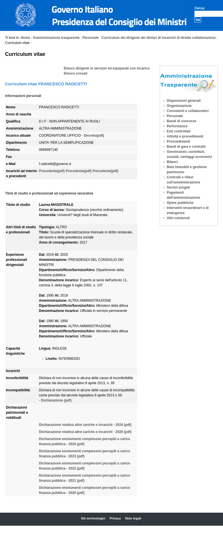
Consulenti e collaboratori (188, 111)
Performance (177, 126)
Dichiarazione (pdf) (56, 400)
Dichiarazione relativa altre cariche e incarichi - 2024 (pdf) (85, 425)
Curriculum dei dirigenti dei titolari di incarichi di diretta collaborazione (158, 38)
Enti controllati (178, 131)
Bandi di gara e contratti (186, 147)
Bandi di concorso (181, 121)
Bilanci (172, 162)
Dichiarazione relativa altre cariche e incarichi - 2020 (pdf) (85, 432)
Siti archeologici (93, 518)
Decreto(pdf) (94, 136)
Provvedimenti (178, 141)
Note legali (133, 518)
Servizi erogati (178, 187)
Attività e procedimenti (185, 136)
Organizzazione (179, 106)
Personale (91, 38)
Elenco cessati (75, 73)
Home (25, 38)
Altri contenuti (178, 218)
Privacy (115, 518)
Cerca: (199, 8)
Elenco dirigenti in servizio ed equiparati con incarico (107, 68)
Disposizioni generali (184, 101)
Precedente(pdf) (52, 171)
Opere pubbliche (180, 203)
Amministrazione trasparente (56, 38)
